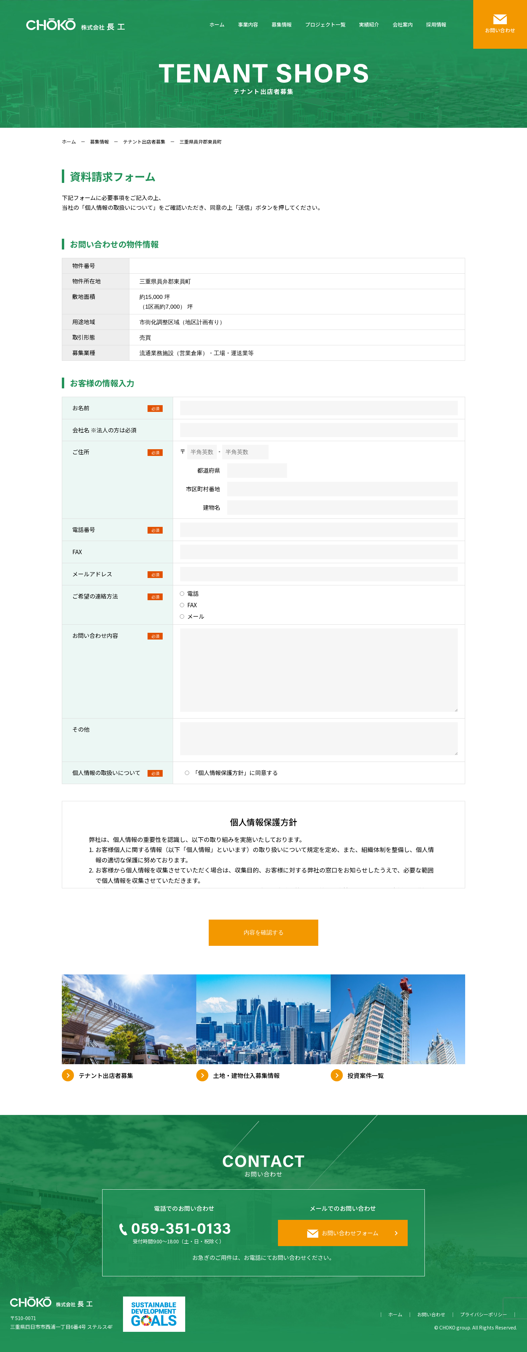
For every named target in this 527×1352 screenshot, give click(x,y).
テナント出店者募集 (144, 141)
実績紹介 (369, 24)
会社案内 (403, 24)
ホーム (217, 24)
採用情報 (436, 24)
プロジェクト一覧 (325, 24)
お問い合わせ (431, 1314)
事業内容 (248, 24)
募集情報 (282, 24)
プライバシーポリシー (483, 1314)
